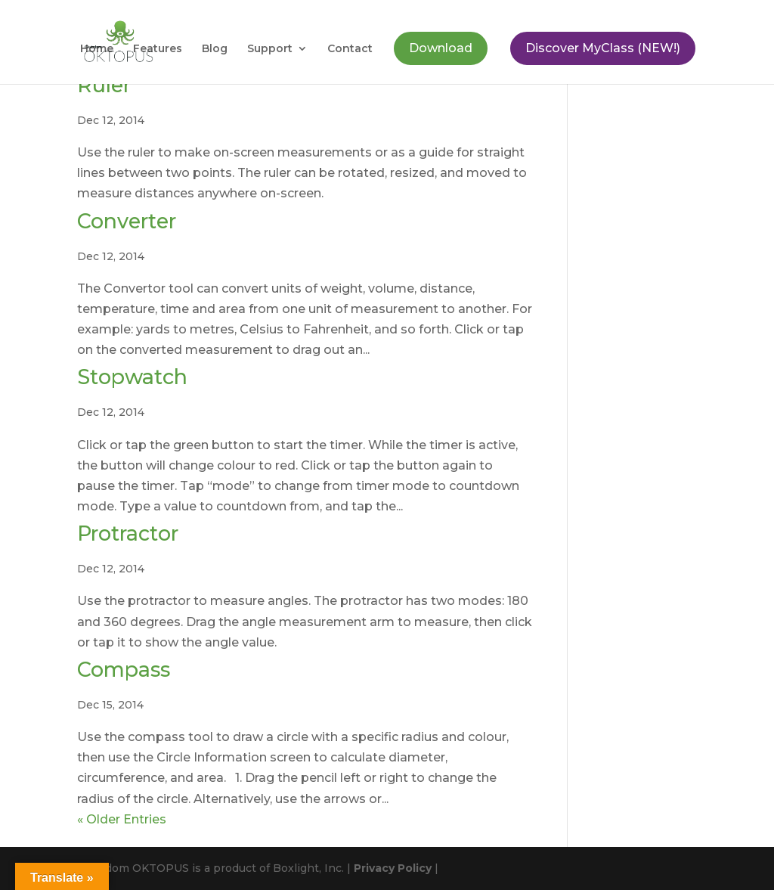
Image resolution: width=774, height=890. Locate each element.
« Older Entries (121, 819)
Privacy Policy (393, 868)
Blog (215, 49)
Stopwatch (132, 376)
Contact (350, 49)
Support (270, 49)
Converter (126, 221)
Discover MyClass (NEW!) (602, 48)
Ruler (104, 85)
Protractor (127, 533)
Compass (123, 669)
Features (157, 49)
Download (440, 48)
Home (96, 49)
